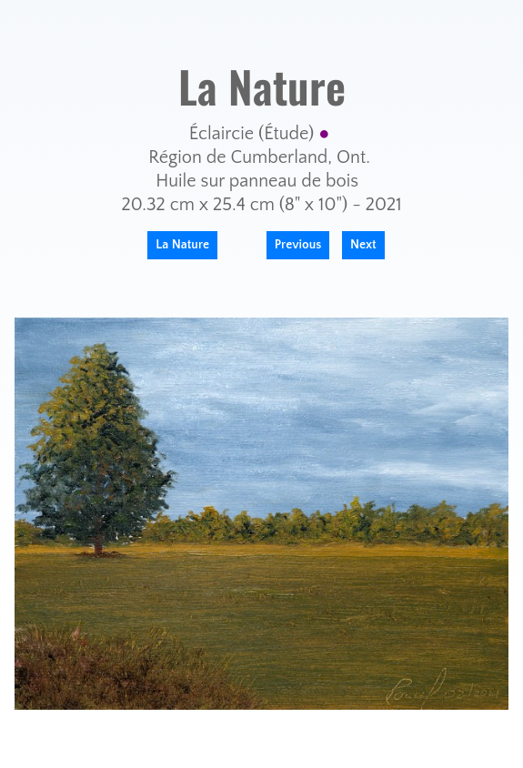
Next (363, 244)
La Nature (182, 244)
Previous (298, 244)
